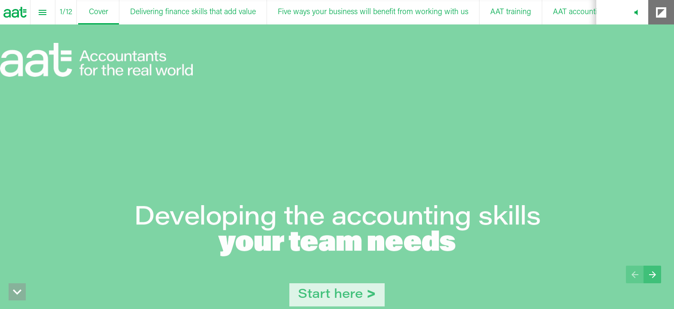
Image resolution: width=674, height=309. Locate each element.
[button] (636, 12)
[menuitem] (98, 12)
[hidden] (17, 291)
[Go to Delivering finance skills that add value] (337, 294)
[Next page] (652, 274)
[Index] (42, 12)
